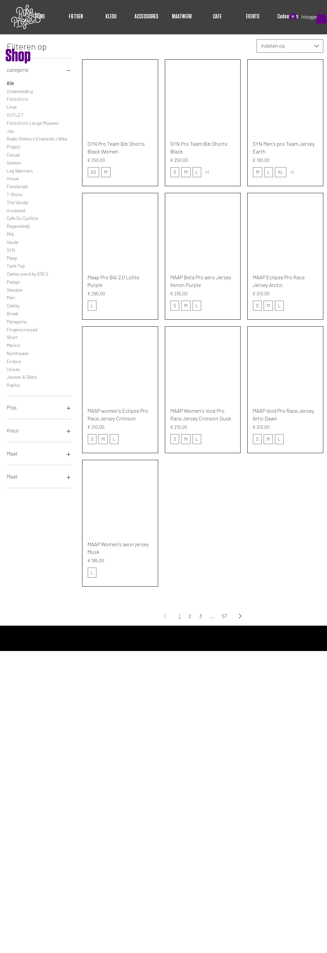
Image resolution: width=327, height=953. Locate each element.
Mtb (10, 233)
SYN (11, 249)
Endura (14, 360)
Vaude (12, 241)
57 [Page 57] (224, 616)
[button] (321, 17)
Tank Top (16, 265)
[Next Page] (240, 616)
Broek (12, 313)
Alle (10, 82)
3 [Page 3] (200, 616)
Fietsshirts (17, 98)
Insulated (16, 210)
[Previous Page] (165, 616)
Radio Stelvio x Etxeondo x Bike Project (37, 142)
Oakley (13, 305)
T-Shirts (15, 194)
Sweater (15, 289)
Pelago (13, 281)
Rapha (13, 384)
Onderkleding (20, 90)
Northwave (17, 352)
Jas (10, 130)
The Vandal (17, 202)
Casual (13, 154)
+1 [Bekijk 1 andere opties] (207, 172)
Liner (12, 106)
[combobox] (290, 46)
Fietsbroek (17, 186)
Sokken (14, 162)
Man (11, 297)
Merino (13, 344)
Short (12, 336)
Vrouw (13, 178)
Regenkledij (18, 225)
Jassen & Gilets (22, 376)
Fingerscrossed (22, 329)
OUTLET (15, 114)
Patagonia (16, 321)
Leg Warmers (20, 170)
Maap (12, 257)
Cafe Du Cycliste (22, 217)
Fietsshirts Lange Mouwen (33, 122)
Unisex (13, 368)
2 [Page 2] (190, 616)
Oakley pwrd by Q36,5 (27, 273)
